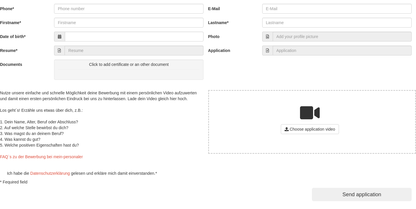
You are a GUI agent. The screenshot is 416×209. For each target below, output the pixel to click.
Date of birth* (13, 36)
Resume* (8, 50)
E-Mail (214, 8)
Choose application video (310, 129)
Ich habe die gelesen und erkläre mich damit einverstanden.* (78, 173)
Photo (213, 36)
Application (219, 50)
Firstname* (10, 22)
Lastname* (218, 22)
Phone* (7, 8)
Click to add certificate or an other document (129, 67)
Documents (11, 64)
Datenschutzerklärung (50, 173)
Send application (361, 194)
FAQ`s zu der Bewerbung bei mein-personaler (41, 156)
